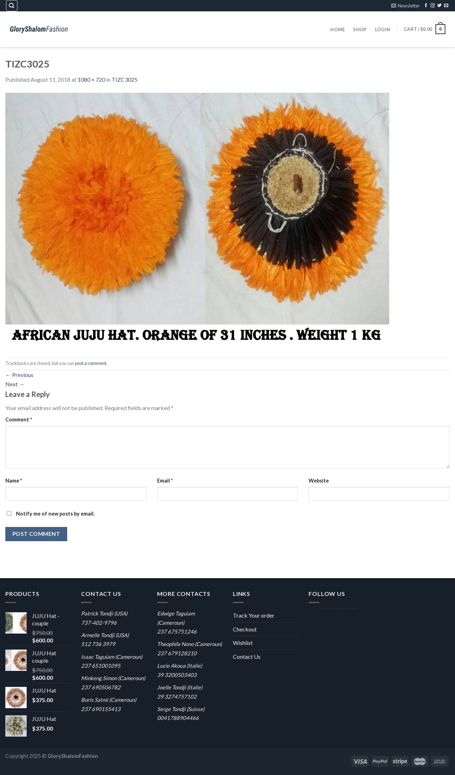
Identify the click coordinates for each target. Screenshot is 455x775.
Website (319, 481)
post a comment (90, 363)
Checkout (245, 629)
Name (13, 481)
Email (165, 481)
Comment (18, 419)
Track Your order (253, 615)
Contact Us (247, 656)
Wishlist (243, 642)
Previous (19, 374)
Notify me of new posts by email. (55, 514)
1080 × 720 (91, 79)
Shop (359, 29)
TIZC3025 (125, 79)
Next (15, 384)
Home (337, 29)
